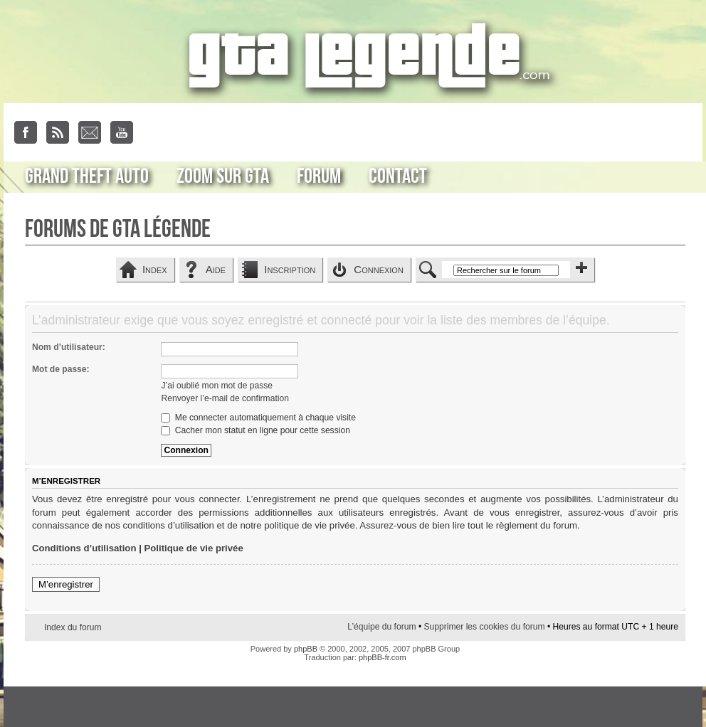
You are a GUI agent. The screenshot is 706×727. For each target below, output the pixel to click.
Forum (319, 176)
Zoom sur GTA (222, 176)
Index (154, 269)
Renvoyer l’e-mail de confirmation (224, 398)
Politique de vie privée (193, 548)
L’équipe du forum (381, 627)
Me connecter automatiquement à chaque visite (258, 418)
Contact (398, 176)
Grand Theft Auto (87, 176)
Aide (216, 269)
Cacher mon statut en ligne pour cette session (255, 430)
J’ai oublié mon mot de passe (217, 386)
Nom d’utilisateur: (68, 347)
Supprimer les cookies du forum (483, 627)
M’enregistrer (65, 584)
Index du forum (73, 627)
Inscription (289, 269)
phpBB (305, 648)
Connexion (379, 269)
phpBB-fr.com (382, 657)
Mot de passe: (61, 369)
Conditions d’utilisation (84, 548)
